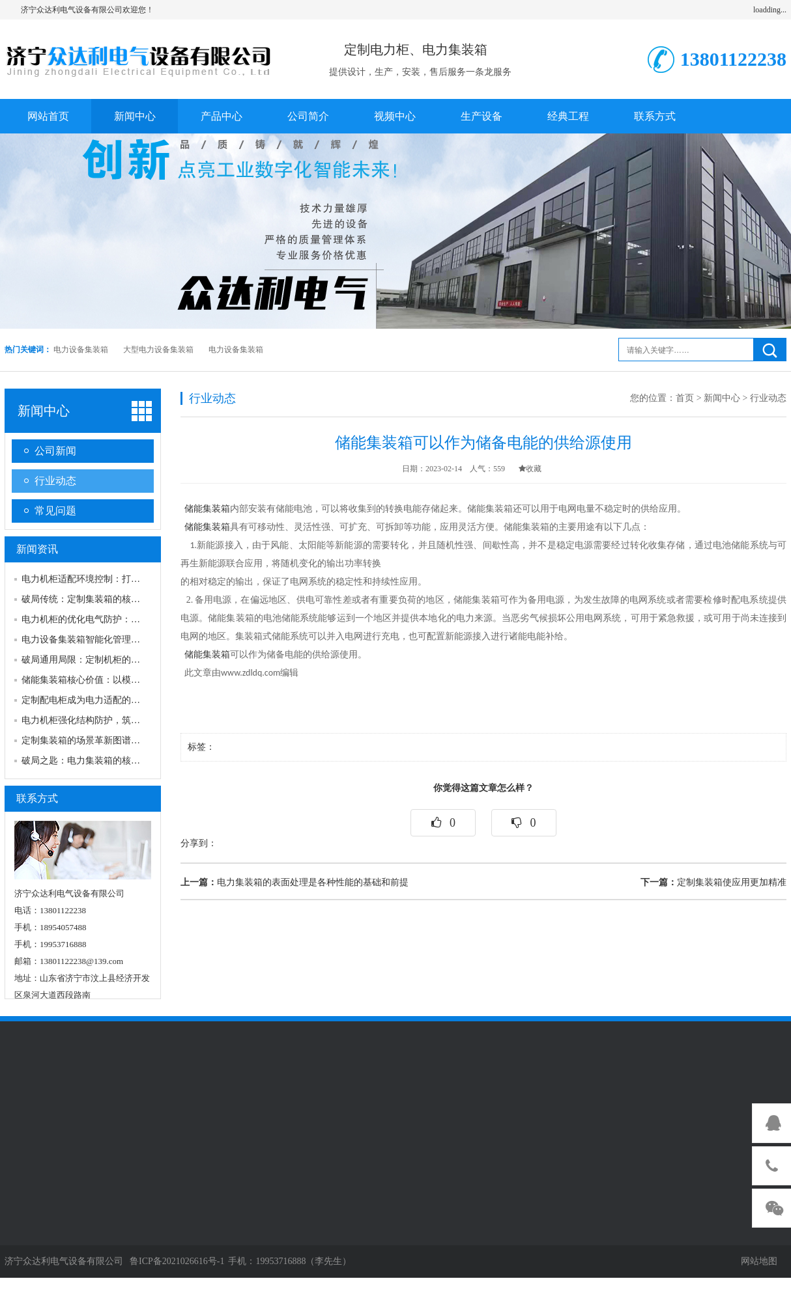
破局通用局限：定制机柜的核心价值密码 (104, 660)
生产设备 (481, 116)
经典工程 (568, 116)
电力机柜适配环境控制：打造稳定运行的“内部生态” (126, 579)
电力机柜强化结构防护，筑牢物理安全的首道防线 (122, 720)
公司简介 (308, 116)
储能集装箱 (207, 509)
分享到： (198, 843)
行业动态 (55, 480)
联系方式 (655, 116)
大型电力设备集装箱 (158, 349)
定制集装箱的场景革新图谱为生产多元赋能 (108, 740)
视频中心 (395, 116)
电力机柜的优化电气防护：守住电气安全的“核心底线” (130, 619)
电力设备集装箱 (80, 349)
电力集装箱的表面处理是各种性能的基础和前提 (294, 882)
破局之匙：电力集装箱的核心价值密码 (99, 760)
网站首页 (48, 116)
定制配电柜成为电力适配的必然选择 (94, 700)
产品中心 (221, 116)
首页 (685, 398)
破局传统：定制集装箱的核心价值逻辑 (99, 599)
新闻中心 (135, 116)
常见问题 (55, 510)
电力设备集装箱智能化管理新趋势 (90, 639)
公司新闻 (55, 450)
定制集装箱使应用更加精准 (713, 882)
